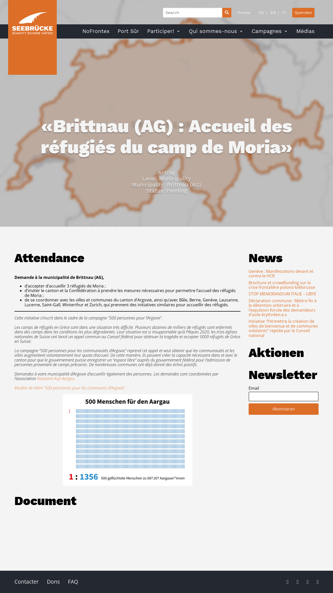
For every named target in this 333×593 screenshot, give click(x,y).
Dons (53, 581)
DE (261, 12)
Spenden (303, 12)
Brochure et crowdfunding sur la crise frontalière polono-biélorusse (282, 285)
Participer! (160, 31)
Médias (305, 31)
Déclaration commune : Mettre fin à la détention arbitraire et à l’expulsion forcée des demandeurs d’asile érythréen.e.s (283, 307)
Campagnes (267, 31)
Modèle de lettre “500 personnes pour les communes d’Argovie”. (70, 388)
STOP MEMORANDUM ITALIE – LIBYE (282, 294)
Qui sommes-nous (213, 31)
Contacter (26, 581)
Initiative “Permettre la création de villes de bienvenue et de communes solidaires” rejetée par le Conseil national (283, 328)
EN (272, 12)
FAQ (73, 581)
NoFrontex (95, 31)
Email (254, 388)
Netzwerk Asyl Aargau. (56, 378)
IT (283, 12)
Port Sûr (128, 31)
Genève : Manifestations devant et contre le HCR (281, 273)
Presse (243, 12)
